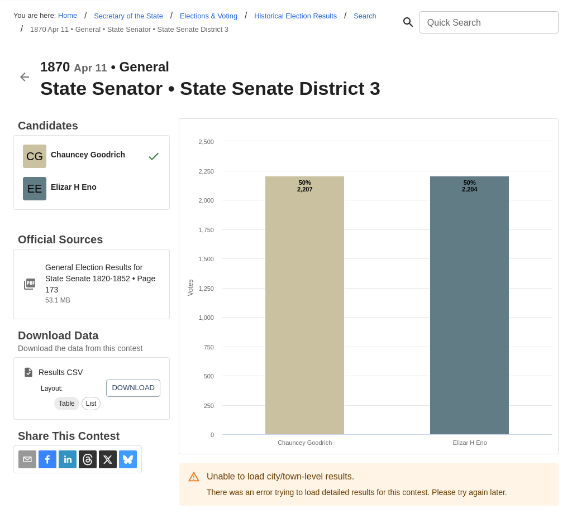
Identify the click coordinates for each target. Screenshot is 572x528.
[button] (66, 403)
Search (365, 16)
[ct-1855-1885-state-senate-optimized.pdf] (91, 284)
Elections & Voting (208, 16)
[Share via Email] (27, 459)
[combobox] (488, 22)
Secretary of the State (128, 16)
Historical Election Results (295, 16)
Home (67, 15)
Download (133, 387)
